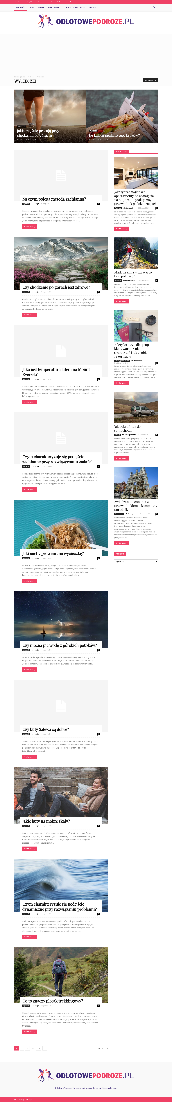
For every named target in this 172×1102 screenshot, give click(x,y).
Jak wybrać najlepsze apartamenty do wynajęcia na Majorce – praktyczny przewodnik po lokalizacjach (135, 198)
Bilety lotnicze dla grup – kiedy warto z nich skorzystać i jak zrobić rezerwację (133, 350)
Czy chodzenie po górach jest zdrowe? (56, 287)
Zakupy (92, 7)
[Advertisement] (86, 52)
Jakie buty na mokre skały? (46, 821)
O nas (53, 2)
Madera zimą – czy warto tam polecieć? (133, 274)
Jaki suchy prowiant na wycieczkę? (53, 553)
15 (39, 1048)
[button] (154, 7)
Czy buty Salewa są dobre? (45, 729)
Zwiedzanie (54, 7)
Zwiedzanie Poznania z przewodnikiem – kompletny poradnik (135, 505)
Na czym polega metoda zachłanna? (54, 199)
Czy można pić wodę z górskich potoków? (59, 645)
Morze (41, 7)
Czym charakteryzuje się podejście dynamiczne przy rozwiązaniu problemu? (59, 906)
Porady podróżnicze (74, 7)
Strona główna (43, 2)
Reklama (60, 2)
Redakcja (20, 140)
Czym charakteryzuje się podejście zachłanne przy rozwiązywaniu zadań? (57, 459)
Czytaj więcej (29, 227)
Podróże (20, 7)
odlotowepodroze (129, 208)
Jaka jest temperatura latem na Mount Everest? (56, 372)
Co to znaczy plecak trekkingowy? (52, 1001)
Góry (31, 7)
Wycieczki (21, 126)
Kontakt (69, 2)
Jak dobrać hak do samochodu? (127, 428)
